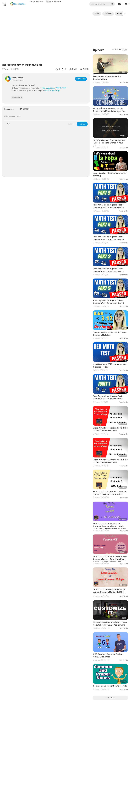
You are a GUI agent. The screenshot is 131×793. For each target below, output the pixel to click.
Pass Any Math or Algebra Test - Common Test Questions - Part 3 (108, 206)
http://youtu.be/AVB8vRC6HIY (54, 88)
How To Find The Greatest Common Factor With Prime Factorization (109, 493)
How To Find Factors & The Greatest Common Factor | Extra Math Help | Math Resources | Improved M (110, 559)
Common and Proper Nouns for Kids (110, 686)
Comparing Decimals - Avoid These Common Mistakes (109, 333)
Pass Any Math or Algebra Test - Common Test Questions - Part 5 (108, 301)
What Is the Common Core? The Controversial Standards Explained (109, 109)
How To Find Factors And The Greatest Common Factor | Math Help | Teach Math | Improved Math (109, 526)
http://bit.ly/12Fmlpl (52, 90)
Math (32, 1)
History (49, 1)
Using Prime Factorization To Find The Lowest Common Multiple (110, 429)
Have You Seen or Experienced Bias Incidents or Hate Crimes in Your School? (109, 143)
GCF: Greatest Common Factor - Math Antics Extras (108, 655)
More (58, 1)
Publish (82, 124)
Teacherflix (17, 77)
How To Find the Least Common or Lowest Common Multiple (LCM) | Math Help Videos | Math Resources (109, 592)
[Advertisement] (110, 31)
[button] (126, 4)
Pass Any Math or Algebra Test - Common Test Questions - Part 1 (108, 397)
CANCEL (70, 124)
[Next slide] (124, 14)
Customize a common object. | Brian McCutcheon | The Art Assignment (110, 623)
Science (41, 1)
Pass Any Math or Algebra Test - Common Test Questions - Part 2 (108, 270)
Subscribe (81, 79)
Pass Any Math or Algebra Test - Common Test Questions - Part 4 (108, 238)
